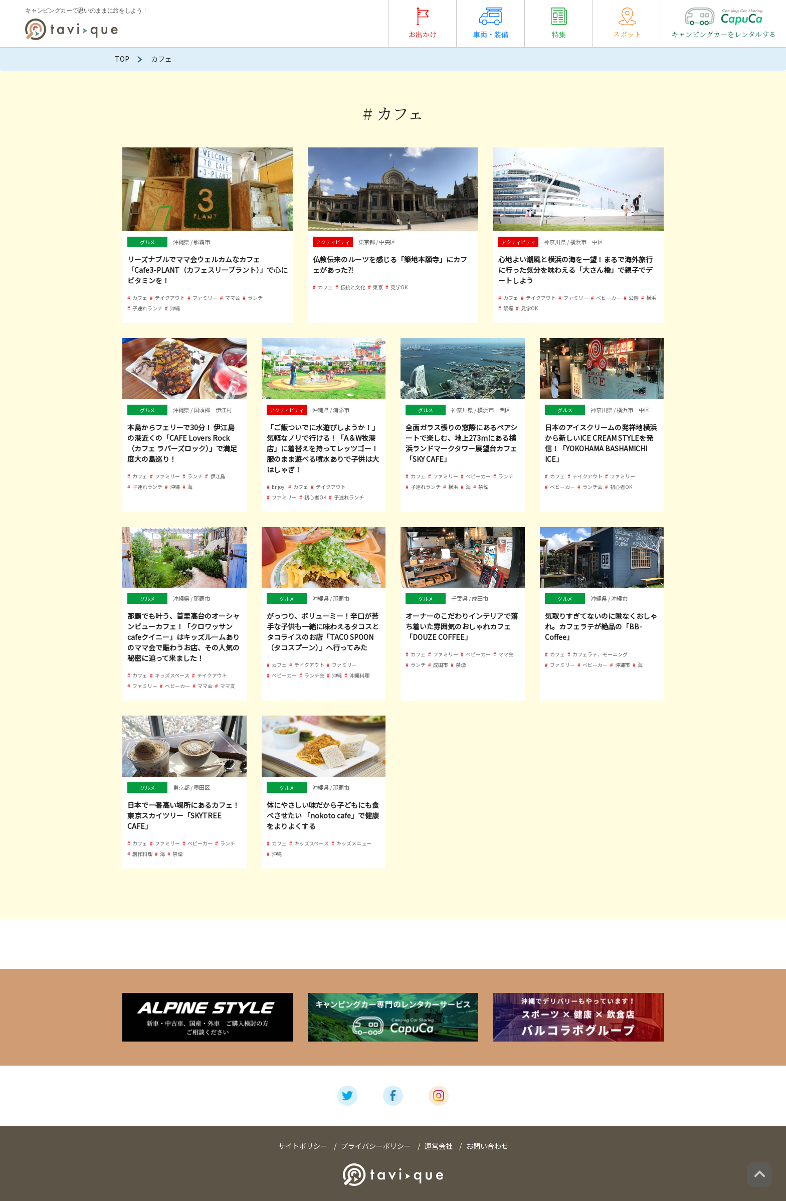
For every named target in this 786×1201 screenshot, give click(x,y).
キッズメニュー (353, 843)
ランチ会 (592, 486)
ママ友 (227, 686)
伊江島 (217, 476)
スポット (627, 23)
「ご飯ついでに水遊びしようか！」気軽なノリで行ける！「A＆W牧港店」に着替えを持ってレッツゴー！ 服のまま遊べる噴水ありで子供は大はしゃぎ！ (323, 448)
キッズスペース (172, 675)
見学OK (399, 287)
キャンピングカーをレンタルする (723, 23)
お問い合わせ (487, 1146)
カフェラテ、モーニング (600, 654)
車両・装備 (490, 23)
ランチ (255, 297)
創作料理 (142, 853)
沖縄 (175, 308)
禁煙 (508, 308)
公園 (634, 297)
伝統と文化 (352, 287)
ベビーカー (608, 297)
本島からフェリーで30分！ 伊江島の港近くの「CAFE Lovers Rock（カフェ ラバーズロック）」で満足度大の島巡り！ (182, 443)
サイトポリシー (302, 1146)
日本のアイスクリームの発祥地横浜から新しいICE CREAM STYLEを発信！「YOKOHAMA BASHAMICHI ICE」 (601, 443)
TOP (122, 59)
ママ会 (232, 297)
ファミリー (205, 297)
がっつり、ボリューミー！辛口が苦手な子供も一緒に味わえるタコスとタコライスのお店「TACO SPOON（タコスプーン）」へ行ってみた (323, 631)
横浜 (651, 297)
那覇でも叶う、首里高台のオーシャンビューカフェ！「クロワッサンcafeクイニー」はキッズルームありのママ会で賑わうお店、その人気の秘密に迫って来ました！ (183, 637)
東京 (378, 287)
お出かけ (422, 23)
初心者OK (315, 497)
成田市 (440, 664)
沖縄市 (622, 664)
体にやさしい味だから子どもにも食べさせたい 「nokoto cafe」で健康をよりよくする (323, 815)
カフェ (139, 297)
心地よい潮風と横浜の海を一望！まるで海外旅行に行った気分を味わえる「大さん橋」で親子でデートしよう (575, 269)
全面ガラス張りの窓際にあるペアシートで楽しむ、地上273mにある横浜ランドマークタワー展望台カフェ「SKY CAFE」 (461, 443)
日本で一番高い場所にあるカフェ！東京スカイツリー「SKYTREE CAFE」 (183, 815)
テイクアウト (170, 297)
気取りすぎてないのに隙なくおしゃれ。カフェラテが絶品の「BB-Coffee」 (601, 626)
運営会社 (439, 1146)
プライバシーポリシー (376, 1146)
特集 (559, 23)
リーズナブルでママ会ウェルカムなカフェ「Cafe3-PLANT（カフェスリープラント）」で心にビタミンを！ (207, 269)
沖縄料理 (359, 675)
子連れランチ (147, 308)
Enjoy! (279, 486)
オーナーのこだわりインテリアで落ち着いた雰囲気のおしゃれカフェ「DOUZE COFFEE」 (462, 626)
